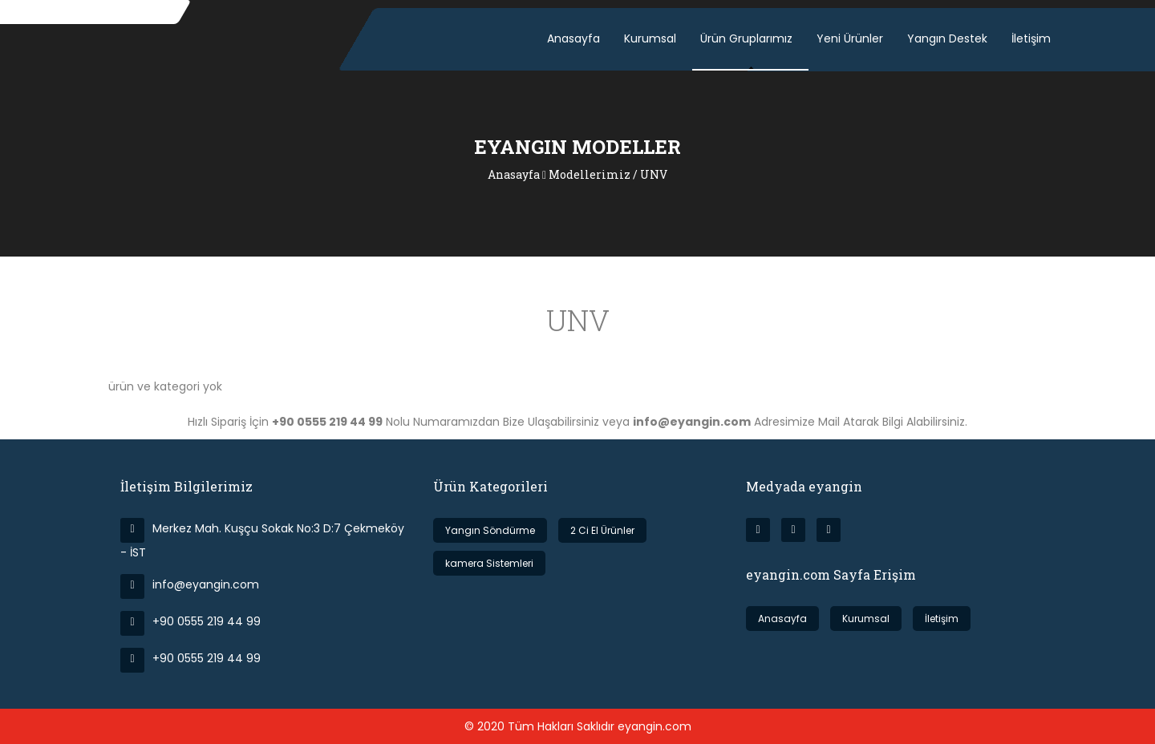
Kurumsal (650, 38)
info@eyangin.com (189, 584)
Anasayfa (573, 38)
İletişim (1031, 38)
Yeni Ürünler (850, 38)
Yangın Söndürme (490, 530)
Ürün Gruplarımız (746, 38)
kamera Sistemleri (489, 563)
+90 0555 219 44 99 (190, 621)
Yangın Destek (947, 38)
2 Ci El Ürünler (602, 530)
